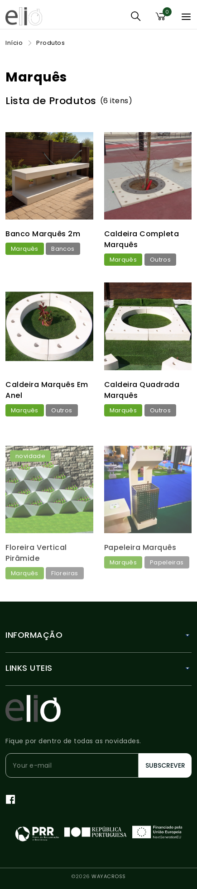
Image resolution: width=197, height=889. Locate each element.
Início (14, 42)
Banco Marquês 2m (42, 234)
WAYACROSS (108, 876)
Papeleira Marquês (140, 579)
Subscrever (165, 765)
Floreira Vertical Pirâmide (36, 585)
